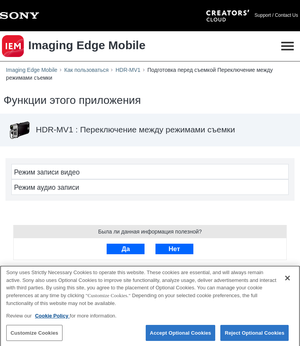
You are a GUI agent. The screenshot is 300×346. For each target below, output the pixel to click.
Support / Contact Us (276, 15)
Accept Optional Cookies (180, 334)
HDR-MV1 (128, 70)
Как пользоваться (86, 70)
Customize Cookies (34, 334)
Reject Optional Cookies (254, 334)
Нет (174, 249)
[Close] (287, 280)
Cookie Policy (52, 317)
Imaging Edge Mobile (31, 70)
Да (125, 249)
